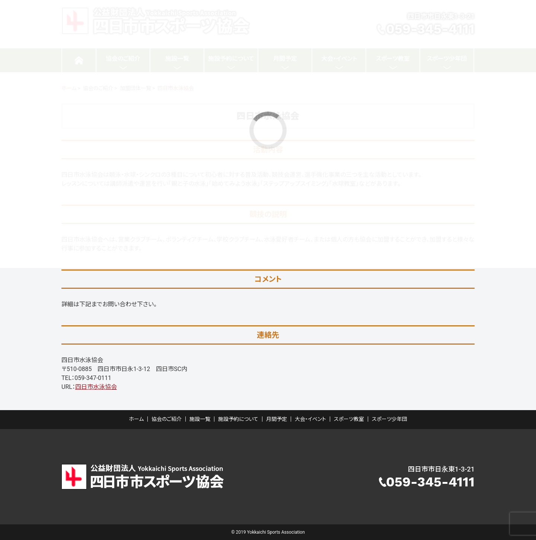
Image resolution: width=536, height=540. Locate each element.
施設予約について (238, 419)
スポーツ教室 (349, 419)
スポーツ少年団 (389, 419)
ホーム (136, 419)
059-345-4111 (430, 482)
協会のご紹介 (166, 419)
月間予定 (276, 419)
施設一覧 (199, 419)
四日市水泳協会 (96, 386)
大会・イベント (310, 419)
